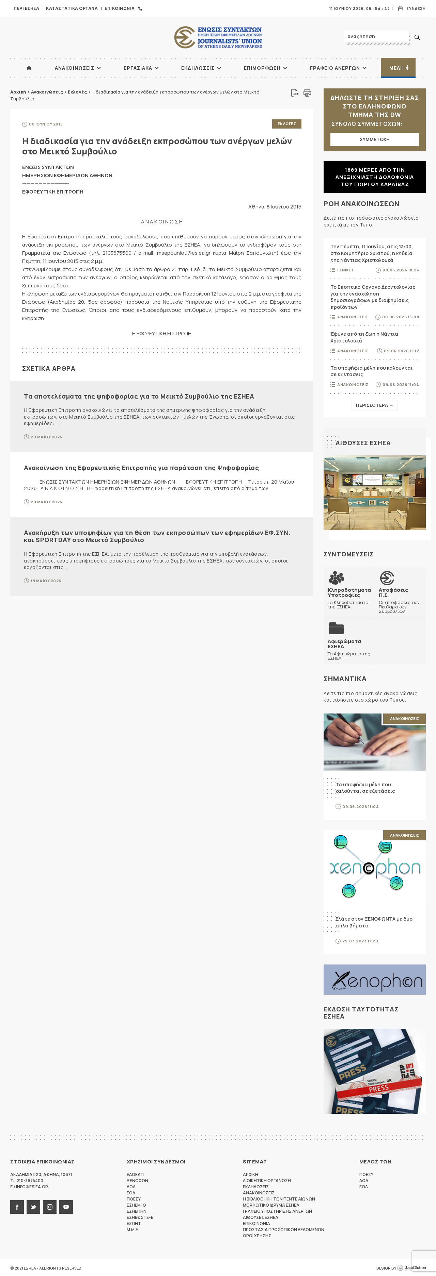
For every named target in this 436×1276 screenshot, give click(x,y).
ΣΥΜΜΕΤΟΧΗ (375, 139)
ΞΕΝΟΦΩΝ (137, 1180)
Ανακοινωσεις (74, 68)
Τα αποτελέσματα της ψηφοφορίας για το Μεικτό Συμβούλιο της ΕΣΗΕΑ (139, 395)
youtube (66, 1206)
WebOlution (411, 1267)
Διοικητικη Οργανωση (267, 1180)
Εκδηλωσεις (198, 68)
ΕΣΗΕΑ (218, 37)
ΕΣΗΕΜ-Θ (136, 1204)
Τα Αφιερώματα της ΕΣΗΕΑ (349, 649)
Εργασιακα (138, 68)
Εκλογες (287, 123)
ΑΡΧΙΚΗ (28, 68)
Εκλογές (77, 92)
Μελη (396, 68)
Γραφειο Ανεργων (335, 68)
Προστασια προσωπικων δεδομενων (283, 1229)
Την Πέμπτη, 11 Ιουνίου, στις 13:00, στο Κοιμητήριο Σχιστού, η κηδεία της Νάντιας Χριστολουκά (371, 253)
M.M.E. (133, 1229)
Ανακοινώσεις (47, 92)
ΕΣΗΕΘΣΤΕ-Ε (140, 1217)
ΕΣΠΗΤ (134, 1223)
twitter (33, 1206)
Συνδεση (416, 8)
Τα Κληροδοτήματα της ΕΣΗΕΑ (349, 598)
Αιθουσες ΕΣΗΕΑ (363, 443)
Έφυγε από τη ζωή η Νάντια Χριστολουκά (364, 337)
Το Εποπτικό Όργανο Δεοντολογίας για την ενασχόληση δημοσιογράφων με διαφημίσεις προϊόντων (372, 297)
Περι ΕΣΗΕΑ (26, 8)
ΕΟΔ (131, 1192)
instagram (50, 1206)
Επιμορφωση (262, 68)
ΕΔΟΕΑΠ (135, 1174)
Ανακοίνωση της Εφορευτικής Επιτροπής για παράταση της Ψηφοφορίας (141, 467)
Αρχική (18, 92)
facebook (17, 1206)
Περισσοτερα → (374, 405)
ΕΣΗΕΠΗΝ (136, 1210)
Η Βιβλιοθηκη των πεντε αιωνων (279, 1198)
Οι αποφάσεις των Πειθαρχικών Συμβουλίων (400, 600)
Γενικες (345, 269)
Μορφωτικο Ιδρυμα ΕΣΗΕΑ (271, 1204)
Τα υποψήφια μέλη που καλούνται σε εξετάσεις (371, 371)
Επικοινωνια (120, 8)
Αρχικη (250, 1174)
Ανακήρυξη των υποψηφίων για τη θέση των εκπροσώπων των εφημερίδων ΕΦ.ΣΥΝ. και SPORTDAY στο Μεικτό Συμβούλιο (157, 535)
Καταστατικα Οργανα (72, 8)
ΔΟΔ (131, 1186)
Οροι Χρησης (257, 1235)
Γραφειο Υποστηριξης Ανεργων (277, 1210)
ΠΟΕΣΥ (134, 1198)
